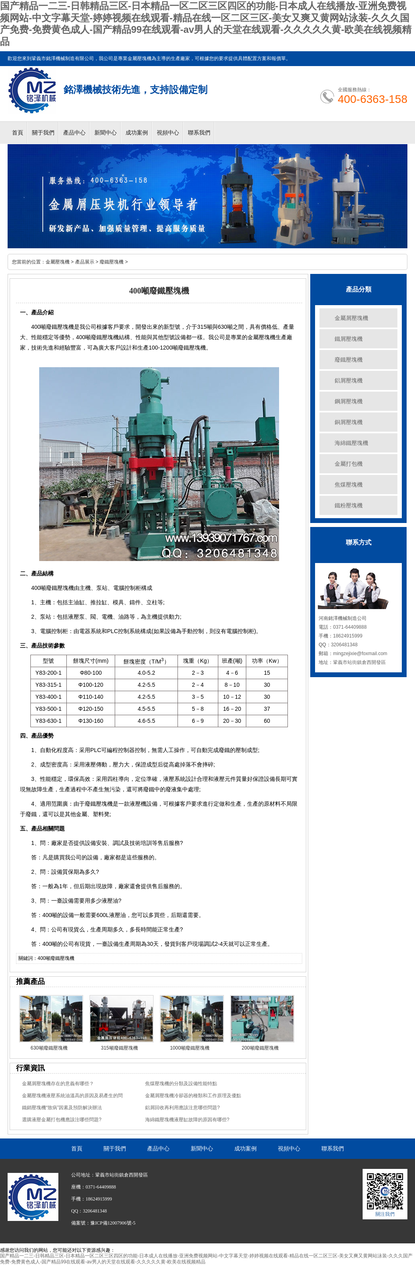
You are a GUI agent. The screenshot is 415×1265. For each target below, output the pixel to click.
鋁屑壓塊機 (349, 380)
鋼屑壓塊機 (349, 401)
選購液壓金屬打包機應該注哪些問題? (62, 1119)
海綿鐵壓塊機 (351, 443)
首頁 (17, 133)
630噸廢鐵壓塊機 (48, 1048)
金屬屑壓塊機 (351, 318)
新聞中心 (105, 133)
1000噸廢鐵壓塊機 (189, 1048)
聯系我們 (199, 133)
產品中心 (74, 133)
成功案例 (137, 133)
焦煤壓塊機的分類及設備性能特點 (181, 1083)
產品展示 (84, 262)
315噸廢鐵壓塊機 (119, 1048)
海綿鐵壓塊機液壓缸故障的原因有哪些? (187, 1119)
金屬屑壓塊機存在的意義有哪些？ (58, 1083)
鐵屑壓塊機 (349, 339)
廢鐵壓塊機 (112, 262)
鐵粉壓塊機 (349, 505)
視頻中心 (168, 133)
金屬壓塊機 (58, 262)
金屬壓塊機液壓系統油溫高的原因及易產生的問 (72, 1095)
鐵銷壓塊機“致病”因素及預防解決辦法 (62, 1107)
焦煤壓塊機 (349, 484)
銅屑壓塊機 (349, 422)
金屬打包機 (349, 464)
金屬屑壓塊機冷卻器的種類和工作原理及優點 (193, 1095)
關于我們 (43, 133)
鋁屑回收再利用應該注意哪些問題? (182, 1107)
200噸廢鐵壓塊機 (259, 1048)
